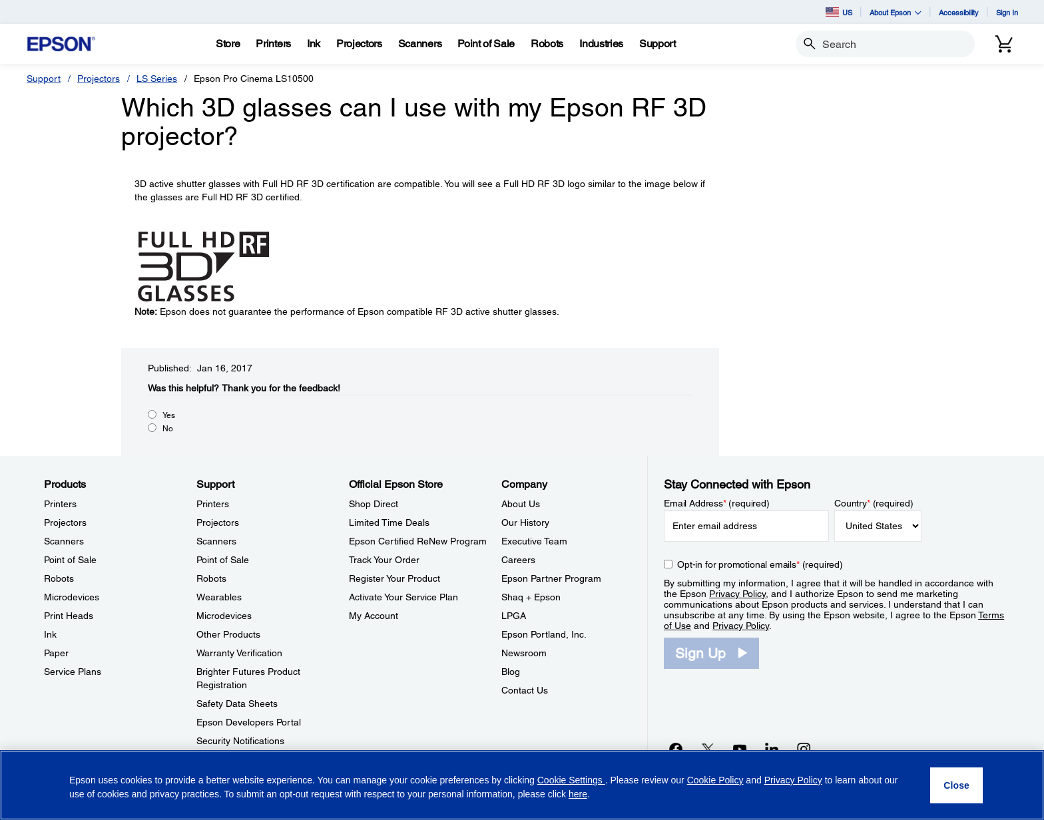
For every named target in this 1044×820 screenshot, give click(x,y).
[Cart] (1004, 44)
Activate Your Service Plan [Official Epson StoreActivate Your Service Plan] (403, 597)
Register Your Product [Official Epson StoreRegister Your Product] (394, 578)
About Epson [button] (895, 12)
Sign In (1007, 12)
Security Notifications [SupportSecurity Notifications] (240, 740)
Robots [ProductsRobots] (59, 578)
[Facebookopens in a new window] (676, 749)
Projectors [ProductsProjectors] (65, 522)
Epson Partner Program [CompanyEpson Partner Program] (551, 578)
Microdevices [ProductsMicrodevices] (71, 597)
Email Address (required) (717, 503)
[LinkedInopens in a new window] (772, 749)
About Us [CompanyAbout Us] (520, 504)
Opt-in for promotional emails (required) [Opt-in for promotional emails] (760, 564)
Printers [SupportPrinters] (212, 504)
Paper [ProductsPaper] (56, 653)
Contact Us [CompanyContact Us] (524, 690)
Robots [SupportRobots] (211, 578)
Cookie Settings (571, 780)
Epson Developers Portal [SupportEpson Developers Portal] (248, 722)
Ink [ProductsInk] (50, 634)
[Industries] (601, 44)
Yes (168, 415)
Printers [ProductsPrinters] (60, 504)
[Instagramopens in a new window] (804, 749)
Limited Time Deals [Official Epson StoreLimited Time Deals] (389, 522)
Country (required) (874, 503)
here (578, 794)
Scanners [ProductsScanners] (64, 541)
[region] (522, 785)
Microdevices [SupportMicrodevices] (224, 615)
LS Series (156, 78)
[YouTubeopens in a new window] (740, 749)
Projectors (98, 78)
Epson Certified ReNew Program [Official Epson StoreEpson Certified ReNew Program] (418, 541)
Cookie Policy (715, 780)
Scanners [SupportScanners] (216, 541)
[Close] (956, 785)
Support (44, 78)
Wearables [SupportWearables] (219, 597)
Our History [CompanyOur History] (525, 522)
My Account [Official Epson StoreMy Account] (373, 615)
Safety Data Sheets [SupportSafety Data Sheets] (237, 703)
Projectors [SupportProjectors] (217, 522)
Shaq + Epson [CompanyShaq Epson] (531, 597)
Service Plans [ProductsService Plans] (72, 671)
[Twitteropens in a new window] (708, 749)
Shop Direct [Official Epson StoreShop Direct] (373, 504)
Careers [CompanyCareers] (518, 559)
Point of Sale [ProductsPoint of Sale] (70, 559)
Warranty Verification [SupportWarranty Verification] (239, 653)
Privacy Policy (737, 593)
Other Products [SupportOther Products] (228, 634)
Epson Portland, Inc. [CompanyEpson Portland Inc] (544, 634)
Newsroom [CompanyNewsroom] (524, 653)
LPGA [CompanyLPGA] (513, 615)
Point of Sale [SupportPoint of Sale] (222, 559)
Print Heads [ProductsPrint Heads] (68, 615)
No (167, 428)
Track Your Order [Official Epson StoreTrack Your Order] (384, 559)
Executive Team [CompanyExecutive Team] (534, 541)
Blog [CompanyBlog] (510, 671)
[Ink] (314, 44)
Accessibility (959, 12)
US (839, 12)
